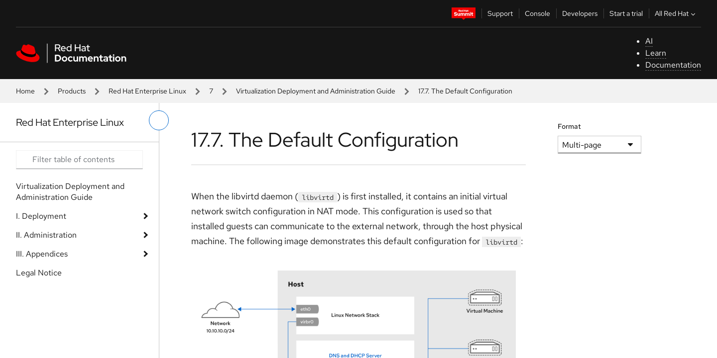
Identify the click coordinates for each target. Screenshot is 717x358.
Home (25, 91)
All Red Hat (676, 13)
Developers (580, 13)
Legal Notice (39, 273)
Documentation (673, 65)
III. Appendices (42, 254)
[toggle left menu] (159, 120)
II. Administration (46, 235)
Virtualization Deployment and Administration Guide (315, 91)
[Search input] (79, 159)
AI (649, 41)
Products (72, 91)
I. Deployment (41, 216)
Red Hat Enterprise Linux (147, 91)
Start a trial (626, 13)
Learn (655, 53)
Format (569, 126)
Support (500, 13)
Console (537, 13)
